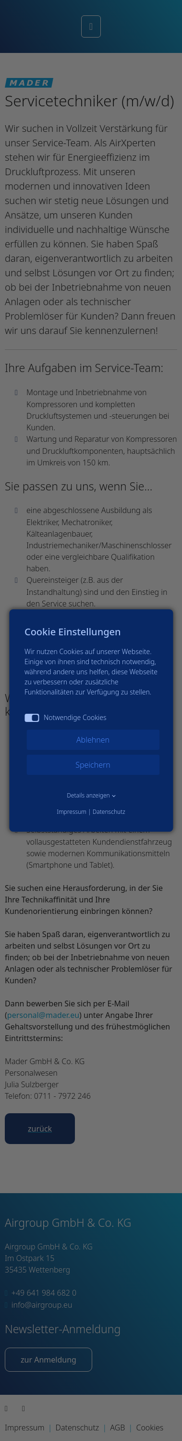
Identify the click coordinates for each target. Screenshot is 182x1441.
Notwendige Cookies (65, 717)
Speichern (92, 764)
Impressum (71, 812)
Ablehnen (92, 739)
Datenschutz (109, 812)
